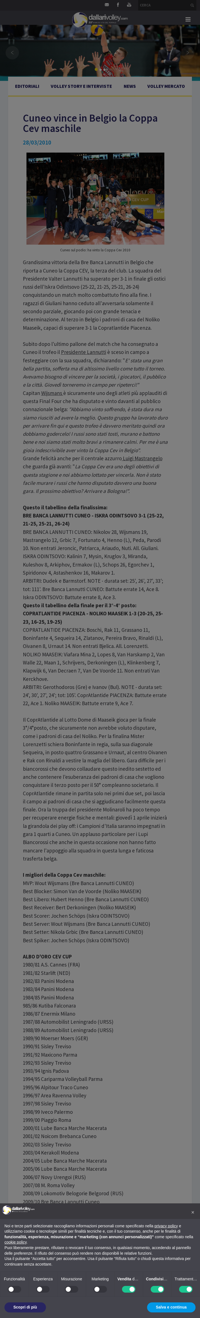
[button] (192, 1212)
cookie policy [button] (15, 1242)
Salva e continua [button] (171, 1307)
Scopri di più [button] (25, 1307)
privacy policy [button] (166, 1226)
